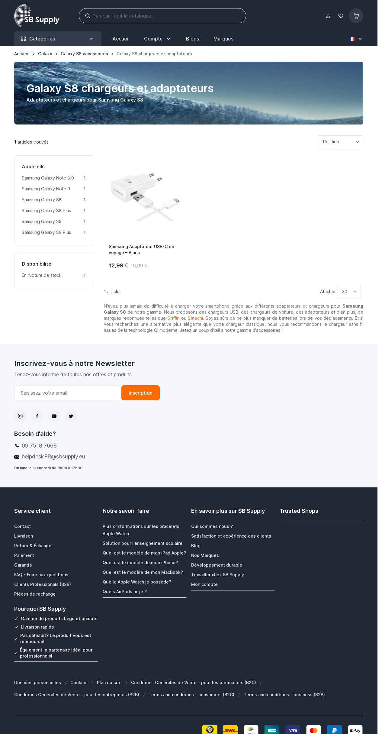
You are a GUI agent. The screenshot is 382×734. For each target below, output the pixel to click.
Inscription (140, 393)
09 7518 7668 (39, 445)
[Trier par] (340, 141)
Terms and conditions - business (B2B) (284, 694)
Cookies (79, 682)
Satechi (195, 318)
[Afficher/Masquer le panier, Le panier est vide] (356, 15)
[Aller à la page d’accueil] (22, 54)
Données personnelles (37, 682)
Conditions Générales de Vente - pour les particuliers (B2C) (193, 682)
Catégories (57, 39)
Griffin (173, 318)
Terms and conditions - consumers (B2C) (191, 694)
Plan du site (109, 682)
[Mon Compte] (158, 38)
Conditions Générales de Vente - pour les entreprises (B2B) (76, 694)
